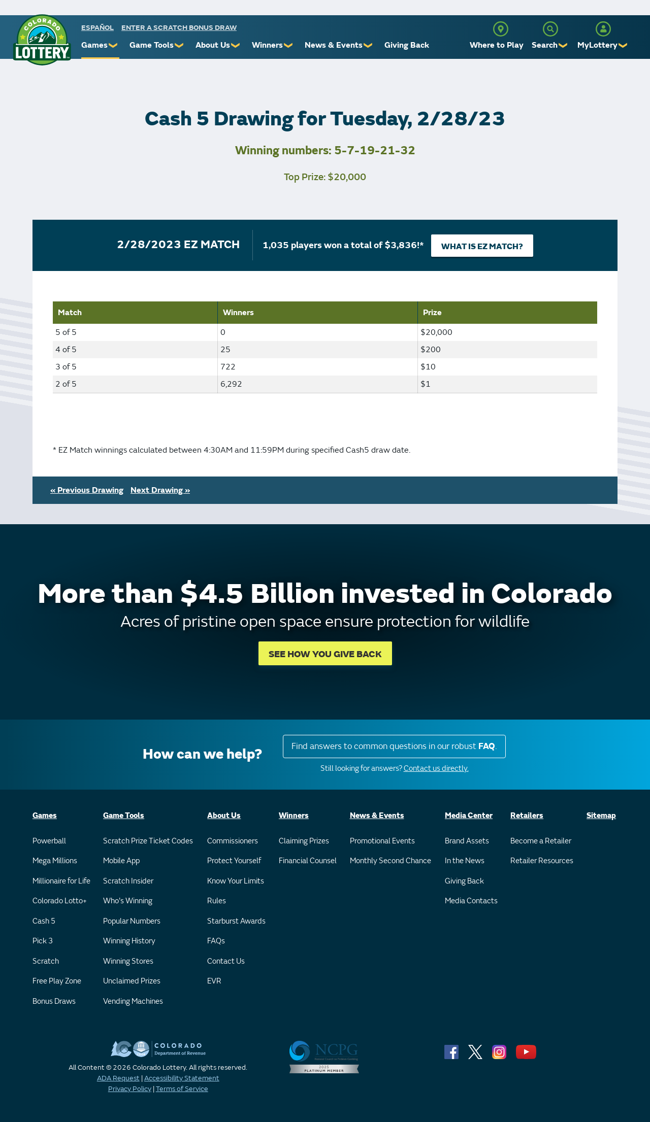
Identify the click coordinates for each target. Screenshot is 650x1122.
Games (94, 45)
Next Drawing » (160, 490)
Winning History (129, 941)
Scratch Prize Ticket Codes (148, 841)
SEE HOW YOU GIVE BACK (325, 654)
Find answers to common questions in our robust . (394, 746)
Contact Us (226, 961)
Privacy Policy (129, 1088)
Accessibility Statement (181, 1078)
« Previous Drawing (86, 490)
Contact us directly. (436, 768)
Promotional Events (382, 841)
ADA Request (118, 1078)
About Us (213, 45)
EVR (214, 981)
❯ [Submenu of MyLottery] (623, 45)
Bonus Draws (54, 1001)
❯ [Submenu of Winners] (288, 45)
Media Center (469, 816)
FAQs (216, 941)
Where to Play (497, 45)
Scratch (45, 961)
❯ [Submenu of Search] (563, 45)
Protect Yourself (234, 861)
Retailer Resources (541, 861)
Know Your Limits (235, 881)
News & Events (334, 45)
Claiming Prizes (304, 841)
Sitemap (601, 816)
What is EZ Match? (482, 247)
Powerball (49, 841)
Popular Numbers (131, 921)
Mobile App (121, 861)
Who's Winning (127, 901)
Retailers (526, 816)
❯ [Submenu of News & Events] (368, 45)
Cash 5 (43, 921)
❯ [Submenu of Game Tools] (179, 45)
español (97, 27)
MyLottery (597, 45)
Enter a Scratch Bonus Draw (179, 27)
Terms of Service (182, 1088)
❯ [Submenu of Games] (113, 45)
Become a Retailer (540, 841)
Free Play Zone (56, 981)
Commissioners (232, 841)
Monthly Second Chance (390, 861)
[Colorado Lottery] (42, 39)
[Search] (550, 29)
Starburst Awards (236, 921)
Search (545, 45)
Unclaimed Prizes (131, 981)
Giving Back (406, 45)
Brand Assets (467, 841)
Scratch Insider (128, 881)
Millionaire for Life (61, 881)
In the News (464, 861)
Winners (267, 45)
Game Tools (151, 45)
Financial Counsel (308, 861)
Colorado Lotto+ (59, 901)
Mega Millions (54, 861)
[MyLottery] (603, 29)
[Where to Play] (501, 29)
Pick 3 (42, 941)
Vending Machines (133, 1001)
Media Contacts (471, 901)
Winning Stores (128, 961)
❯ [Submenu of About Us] (236, 45)
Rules (216, 901)
